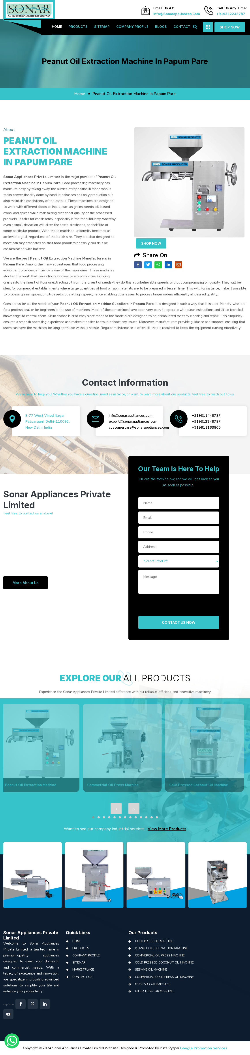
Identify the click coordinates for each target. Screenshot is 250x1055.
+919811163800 (206, 427)
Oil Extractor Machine (154, 991)
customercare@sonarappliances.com (139, 427)
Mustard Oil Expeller (153, 984)
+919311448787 (206, 415)
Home (57, 26)
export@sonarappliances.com (133, 421)
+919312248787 (230, 13)
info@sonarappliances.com (176, 13)
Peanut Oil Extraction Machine (161, 948)
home (79, 93)
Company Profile (132, 26)
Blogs (161, 26)
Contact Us (82, 977)
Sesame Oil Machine (151, 969)
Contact (181, 26)
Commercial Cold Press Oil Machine (164, 977)
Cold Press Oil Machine (154, 941)
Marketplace (83, 969)
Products (78, 26)
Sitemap (102, 26)
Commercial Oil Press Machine (160, 955)
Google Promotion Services (203, 1048)
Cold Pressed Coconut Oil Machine (164, 962)
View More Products (167, 828)
